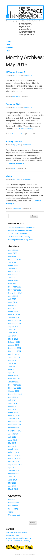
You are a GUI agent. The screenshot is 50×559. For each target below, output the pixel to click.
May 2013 (12, 483)
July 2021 (12, 262)
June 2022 (12, 253)
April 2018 (12, 336)
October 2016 (13, 391)
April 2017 (12, 373)
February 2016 (14, 415)
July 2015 (12, 437)
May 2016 (12, 406)
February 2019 (14, 314)
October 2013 (13, 474)
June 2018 (12, 333)
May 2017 (12, 370)
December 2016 (14, 385)
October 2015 (13, 428)
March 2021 (13, 265)
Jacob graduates (14, 141)
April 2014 (12, 468)
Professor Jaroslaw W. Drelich (16, 533)
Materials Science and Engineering (18, 538)
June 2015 (12, 440)
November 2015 (14, 425)
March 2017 (13, 376)
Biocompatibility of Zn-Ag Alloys (20, 240)
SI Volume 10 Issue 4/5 (17, 233)
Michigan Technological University (18, 541)
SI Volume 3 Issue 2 (15, 72)
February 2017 (14, 379)
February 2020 (14, 284)
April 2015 (12, 446)
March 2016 (13, 412)
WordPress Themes (39, 557)
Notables (11, 500)
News (8, 51)
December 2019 (14, 287)
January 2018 (13, 345)
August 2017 (13, 360)
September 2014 (15, 465)
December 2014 (14, 455)
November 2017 (14, 351)
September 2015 (15, 431)
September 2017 (15, 357)
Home (8, 41)
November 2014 (14, 458)
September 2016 (15, 394)
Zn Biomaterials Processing (19, 237)
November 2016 (14, 388)
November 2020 (14, 275)
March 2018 (13, 339)
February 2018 (14, 342)
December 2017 (14, 348)
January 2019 (13, 317)
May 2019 (12, 305)
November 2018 (14, 324)
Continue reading (27, 129)
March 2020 (13, 281)
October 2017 (13, 354)
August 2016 (13, 397)
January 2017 (13, 382)
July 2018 (12, 330)
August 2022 (13, 250)
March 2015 (13, 449)
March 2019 (13, 311)
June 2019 (12, 302)
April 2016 (12, 409)
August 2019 (13, 296)
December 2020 (14, 272)
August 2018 (13, 327)
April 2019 (12, 308)
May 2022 (12, 256)
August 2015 (13, 434)
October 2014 (13, 461)
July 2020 (12, 278)
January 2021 (13, 268)
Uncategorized (14, 515)
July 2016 (12, 400)
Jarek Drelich (27, 75)
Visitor (9, 176)
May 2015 (12, 443)
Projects (9, 48)
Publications (16, 96)
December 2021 (14, 259)
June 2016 (12, 403)
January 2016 (13, 419)
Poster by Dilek (13, 104)
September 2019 (15, 293)
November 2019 (14, 290)
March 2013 (13, 489)
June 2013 (12, 480)
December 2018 (14, 321)
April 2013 (12, 486)
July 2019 (12, 299)
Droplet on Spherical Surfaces (20, 230)
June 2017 (12, 366)
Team (8, 44)
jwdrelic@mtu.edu (12, 535)
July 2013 (12, 477)
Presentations (16, 134)
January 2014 (13, 471)
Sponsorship (13, 509)
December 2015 (14, 422)
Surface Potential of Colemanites (21, 227)
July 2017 (12, 363)
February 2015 (14, 452)
